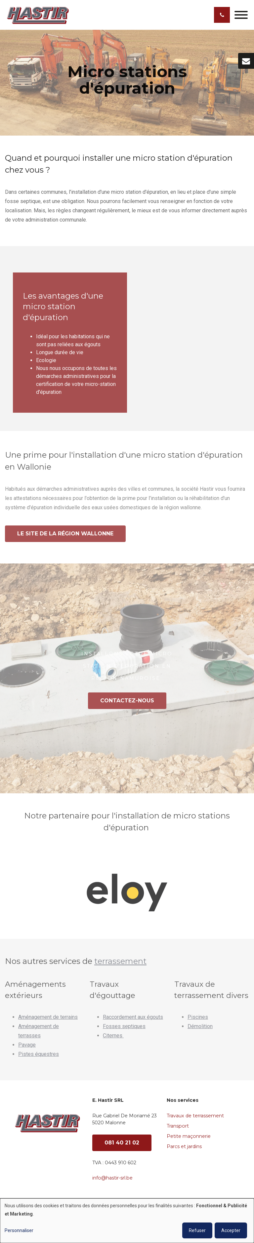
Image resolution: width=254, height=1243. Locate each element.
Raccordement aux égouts (133, 1020)
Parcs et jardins (184, 1146)
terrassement (120, 964)
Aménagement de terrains (48, 1020)
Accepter (230, 1230)
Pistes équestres (38, 1057)
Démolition (200, 1029)
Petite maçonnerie (189, 1136)
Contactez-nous (127, 703)
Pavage (27, 1048)
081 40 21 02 (122, 1142)
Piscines (198, 1020)
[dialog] (127, 1220)
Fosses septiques (124, 1029)
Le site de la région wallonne (65, 536)
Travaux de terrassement (195, 1116)
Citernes (113, 1038)
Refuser (197, 1230)
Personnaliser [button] (19, 1230)
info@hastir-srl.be (112, 1178)
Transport (178, 1126)
